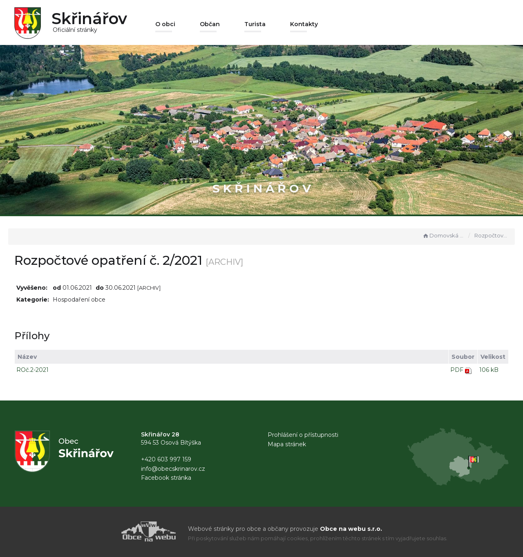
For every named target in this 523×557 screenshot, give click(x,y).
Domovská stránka (443, 235)
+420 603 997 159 (166, 459)
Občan (210, 24)
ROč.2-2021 (32, 370)
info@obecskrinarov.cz (173, 468)
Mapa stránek (287, 444)
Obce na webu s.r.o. (351, 528)
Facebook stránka (166, 477)
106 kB (488, 370)
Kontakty (304, 24)
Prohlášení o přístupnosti (303, 434)
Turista (255, 24)
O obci (165, 24)
